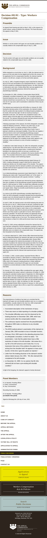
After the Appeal (7, 434)
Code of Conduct (7, 419)
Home (3, 412)
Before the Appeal (8, 423)
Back (2, 406)
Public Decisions (7, 453)
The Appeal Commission (19, 6)
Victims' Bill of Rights (9, 442)
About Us (4, 416)
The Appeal (5, 431)
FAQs (2, 460)
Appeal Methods (7, 427)
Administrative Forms (9, 449)
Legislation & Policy (9, 438)
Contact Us (5, 464)
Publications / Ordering (10, 457)
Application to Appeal (9, 445)
